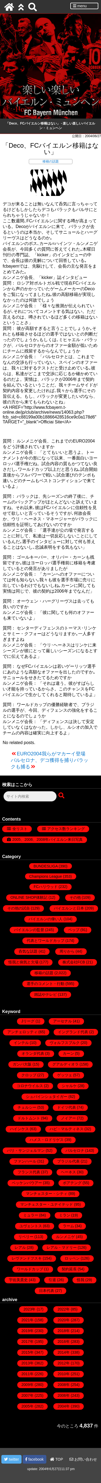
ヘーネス (68, 1172)
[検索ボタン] (61, 795)
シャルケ (69, 1086)
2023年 (29, 1309)
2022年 (64, 1309)
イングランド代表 (73, 1032)
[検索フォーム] (30, 796)
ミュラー (30, 1215)
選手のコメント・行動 (45, 983)
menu (80, 6)
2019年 (28, 1331)
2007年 (28, 1395)
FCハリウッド (46, 886)
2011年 (28, 1374)
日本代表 (46, 1290)
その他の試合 (18, 908)
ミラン (64, 1215)
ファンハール (25, 1161)
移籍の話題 (51, 161)
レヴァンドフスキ (27, 1258)
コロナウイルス (30, 1086)
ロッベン (72, 1258)
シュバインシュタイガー (46, 1096)
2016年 (64, 1341)
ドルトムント (29, 1118)
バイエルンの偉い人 (45, 919)
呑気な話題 (28, 951)
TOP (56, 1459)
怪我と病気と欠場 (23, 962)
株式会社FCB (73, 962)
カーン (68, 1053)
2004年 (64, 1406)
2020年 (64, 1320)
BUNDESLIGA (45, 866)
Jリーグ (27, 1021)
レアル (20, 1247)
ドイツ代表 (66, 1107)
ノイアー (68, 1118)
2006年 (64, 1395)
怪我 (80, 1280)
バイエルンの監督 (29, 930)
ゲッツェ (64, 1075)
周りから (67, 951)
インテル (21, 1042)
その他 (75, 897)
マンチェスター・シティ (46, 1193)
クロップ (28, 1075)
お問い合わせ (83, 1459)
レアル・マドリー (62, 1247)
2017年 (28, 1341)
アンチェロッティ (22, 1032)
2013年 (28, 1363)
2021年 (28, 1320)
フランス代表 (29, 1172)
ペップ (73, 930)
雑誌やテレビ (45, 994)
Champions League (45, 876)
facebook (34, 1459)
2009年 (28, 1384)
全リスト (19, 829)
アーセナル (62, 1021)
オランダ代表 (33, 1053)
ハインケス (19, 1129)
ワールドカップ (30, 1269)
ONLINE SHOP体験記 (29, 897)
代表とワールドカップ (45, 940)
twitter (11, 1459)
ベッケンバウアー (27, 1183)
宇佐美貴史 (18, 1280)
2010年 (64, 1374)
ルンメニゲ (65, 1237)
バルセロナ (74, 1150)
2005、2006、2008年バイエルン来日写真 (47, 839)
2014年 (64, 1352)
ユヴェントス (30, 1226)
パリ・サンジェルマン (26, 1150)
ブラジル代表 (68, 1161)
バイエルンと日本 (69, 908)
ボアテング (72, 1183)
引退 (52, 1280)
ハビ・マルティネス (66, 1129)
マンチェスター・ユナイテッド (46, 1204)
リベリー (25, 1237)
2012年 (64, 1363)
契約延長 (69, 1269)
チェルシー (27, 1107)
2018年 (64, 1331)
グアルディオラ (65, 1064)
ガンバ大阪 (22, 1064)
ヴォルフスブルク (65, 1042)
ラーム (68, 1226)
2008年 (64, 1384)
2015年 (28, 1352)
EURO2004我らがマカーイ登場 (51, 753)
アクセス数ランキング (66, 829)
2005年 (28, 1406)
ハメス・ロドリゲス (47, 1140)
